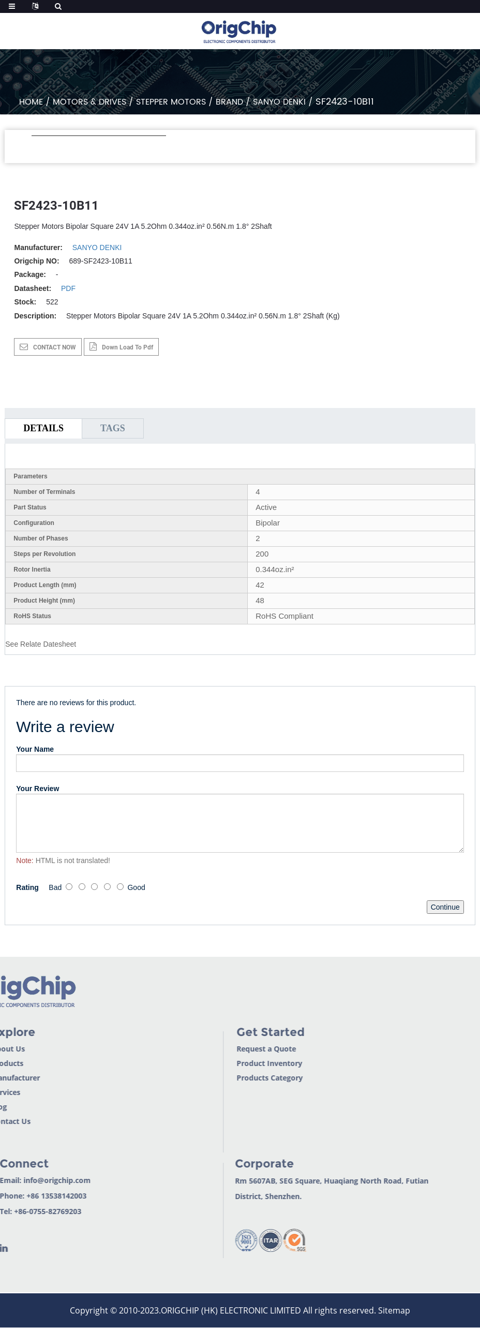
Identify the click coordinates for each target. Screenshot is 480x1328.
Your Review (37, 788)
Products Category (241, 1078)
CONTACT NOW (54, 347)
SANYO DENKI (279, 102)
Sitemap (394, 1310)
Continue (445, 907)
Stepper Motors (171, 102)
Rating (27, 887)
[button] (37, 149)
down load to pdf (127, 347)
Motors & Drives (89, 102)
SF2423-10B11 (345, 101)
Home (31, 102)
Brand (229, 102)
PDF (68, 288)
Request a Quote (238, 1049)
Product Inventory (241, 1063)
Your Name (35, 749)
